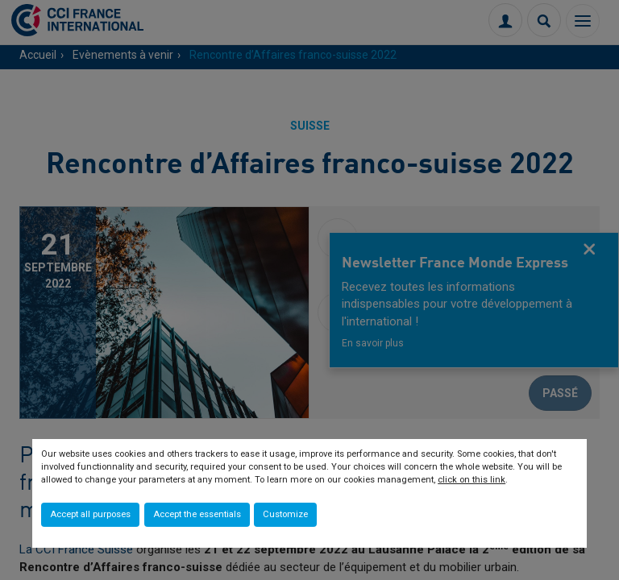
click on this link (471, 479)
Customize (285, 514)
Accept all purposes (90, 514)
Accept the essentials (197, 514)
